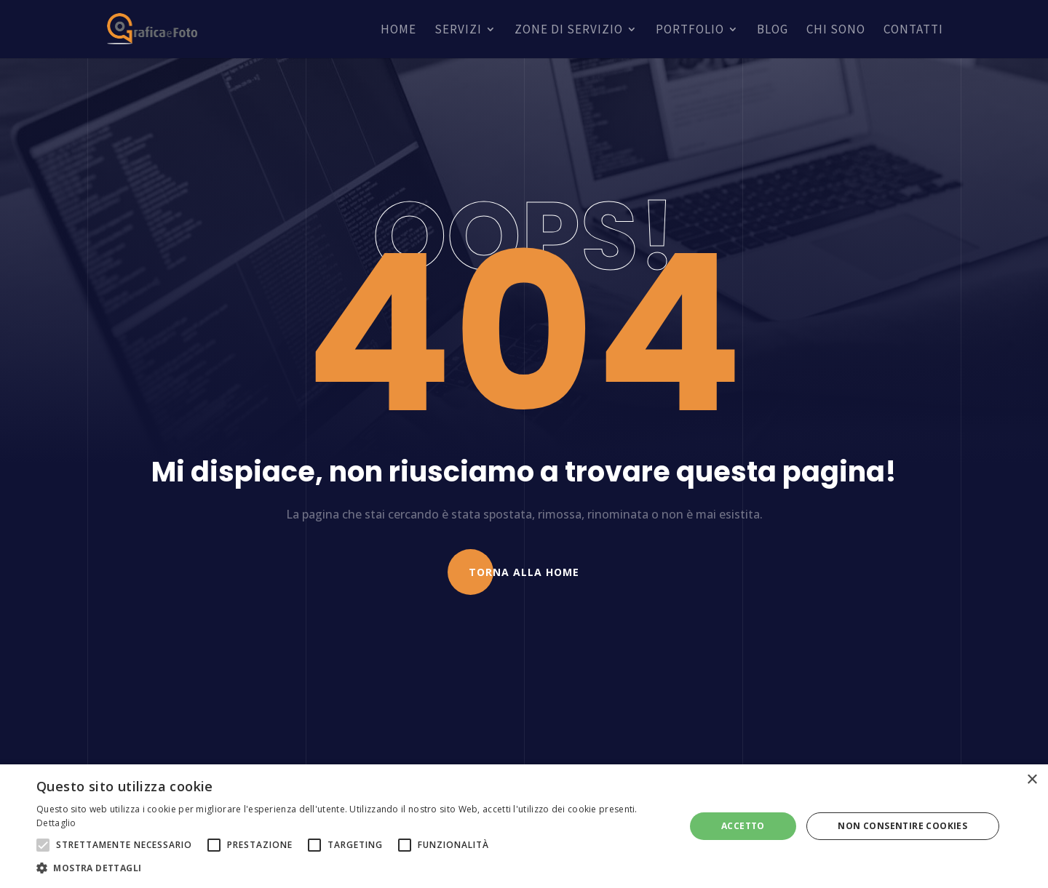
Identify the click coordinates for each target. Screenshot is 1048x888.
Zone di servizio (569, 30)
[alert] (524, 826)
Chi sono (835, 30)
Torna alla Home (524, 572)
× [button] (1031, 780)
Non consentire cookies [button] (902, 826)
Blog (772, 30)
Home (398, 30)
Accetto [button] (743, 826)
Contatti (913, 30)
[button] (351, 868)
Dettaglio (56, 823)
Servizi (458, 30)
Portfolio (690, 30)
